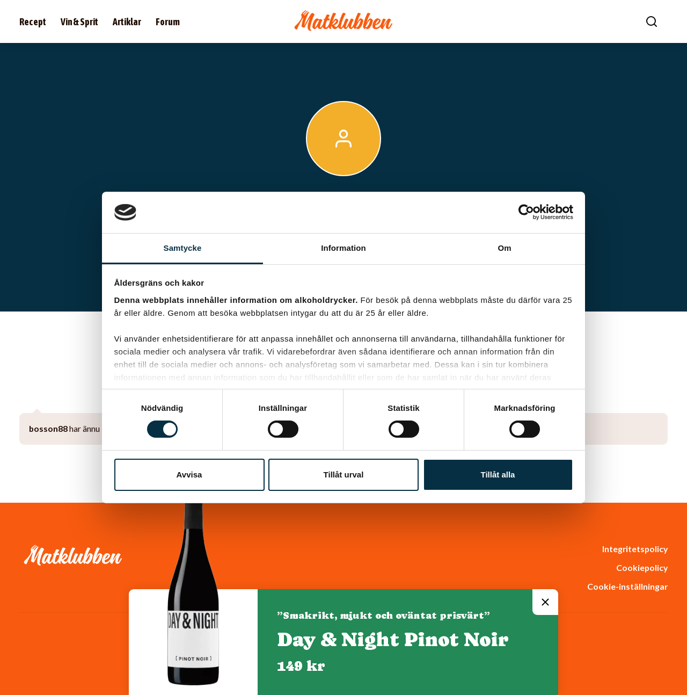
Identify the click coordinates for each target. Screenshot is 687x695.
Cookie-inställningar (627, 586)
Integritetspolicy (635, 549)
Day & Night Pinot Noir (393, 639)
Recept (32, 21)
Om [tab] (504, 247)
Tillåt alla (498, 474)
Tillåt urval (344, 474)
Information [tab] (343, 247)
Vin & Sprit (79, 21)
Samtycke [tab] (183, 247)
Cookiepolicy (642, 567)
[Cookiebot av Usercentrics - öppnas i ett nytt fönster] (526, 212)
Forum (168, 21)
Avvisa (189, 474)
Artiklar (127, 21)
